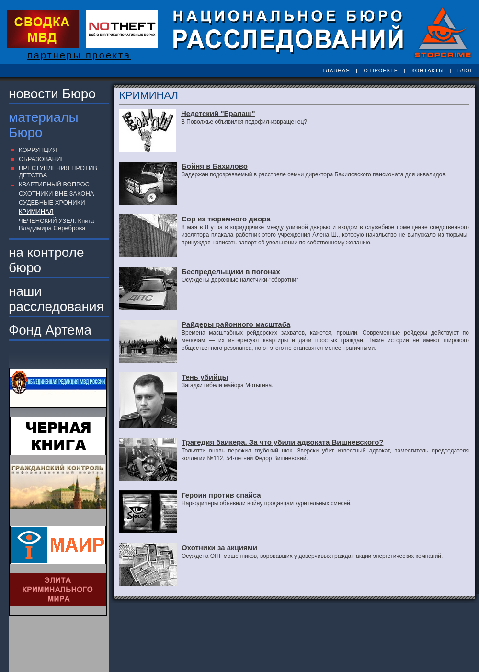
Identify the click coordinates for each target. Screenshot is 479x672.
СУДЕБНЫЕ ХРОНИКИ (52, 202)
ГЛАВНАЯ (336, 70)
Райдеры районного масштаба (236, 324)
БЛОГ (465, 70)
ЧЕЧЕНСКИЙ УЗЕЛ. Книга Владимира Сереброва (56, 224)
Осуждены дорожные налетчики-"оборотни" (240, 280)
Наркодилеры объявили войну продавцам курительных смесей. (267, 503)
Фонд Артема (50, 330)
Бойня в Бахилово (215, 166)
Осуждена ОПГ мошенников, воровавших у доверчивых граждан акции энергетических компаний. (312, 556)
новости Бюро (52, 93)
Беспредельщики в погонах (231, 271)
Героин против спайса (221, 495)
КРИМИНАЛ (36, 211)
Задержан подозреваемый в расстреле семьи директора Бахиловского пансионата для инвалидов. (314, 174)
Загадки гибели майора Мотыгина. (228, 385)
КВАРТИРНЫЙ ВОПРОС (54, 184)
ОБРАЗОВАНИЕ (42, 158)
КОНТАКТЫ (427, 70)
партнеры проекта (79, 55)
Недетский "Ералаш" (218, 113)
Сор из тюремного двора (226, 219)
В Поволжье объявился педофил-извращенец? (244, 121)
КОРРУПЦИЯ (38, 149)
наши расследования (56, 299)
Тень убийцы (205, 377)
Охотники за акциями (219, 548)
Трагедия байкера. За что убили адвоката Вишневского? (282, 442)
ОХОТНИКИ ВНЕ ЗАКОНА (56, 193)
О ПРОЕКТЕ (381, 70)
